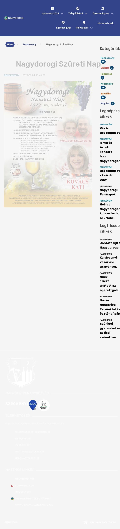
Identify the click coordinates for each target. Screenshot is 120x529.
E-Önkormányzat (24, 485)
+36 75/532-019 (22, 438)
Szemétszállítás (24, 479)
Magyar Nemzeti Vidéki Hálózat (33, 498)
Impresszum (11, 521)
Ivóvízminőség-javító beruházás (34, 505)
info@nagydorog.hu (27, 458)
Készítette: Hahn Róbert (99, 522)
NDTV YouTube (23, 492)
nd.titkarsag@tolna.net (29, 451)
